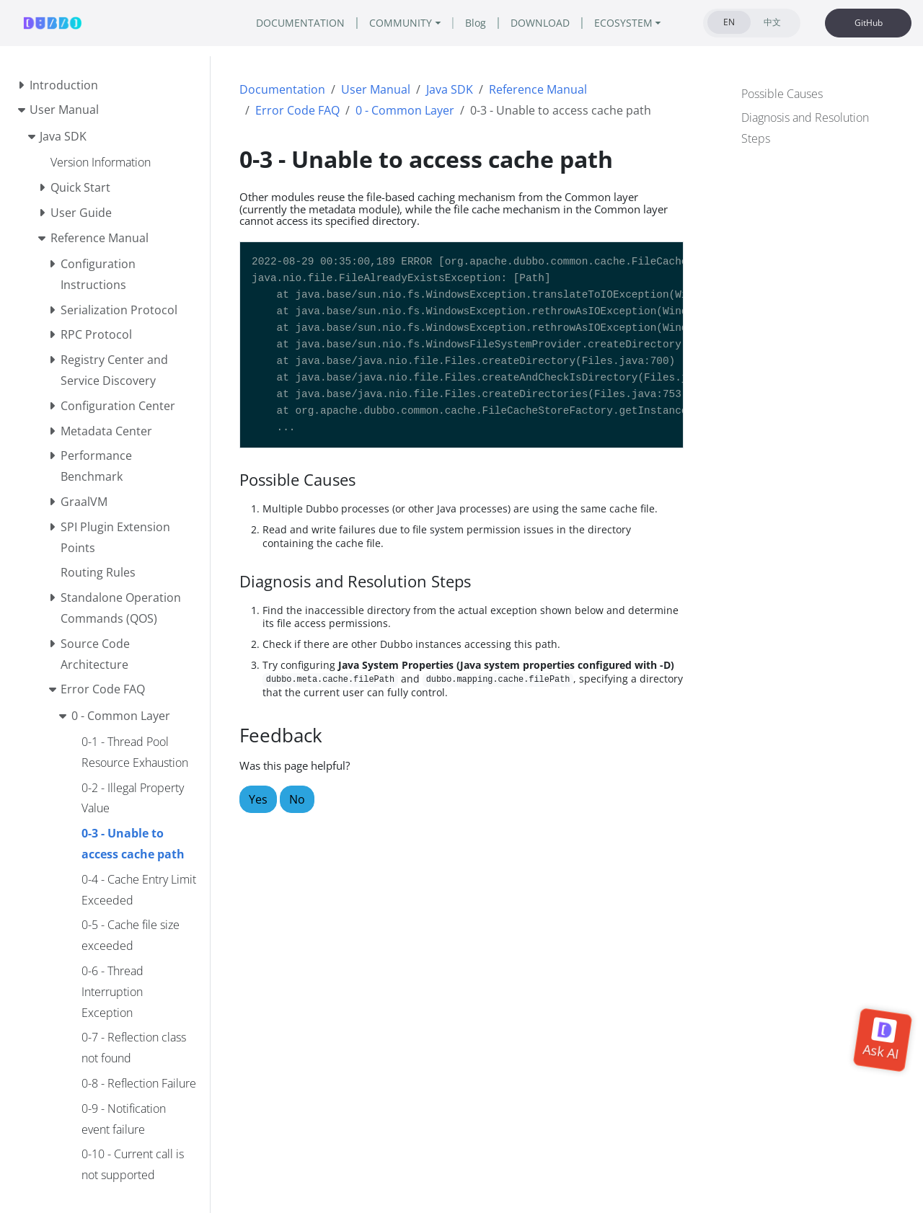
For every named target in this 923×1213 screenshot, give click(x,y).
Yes (258, 799)
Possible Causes (782, 94)
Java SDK (449, 89)
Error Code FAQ (297, 110)
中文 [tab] (772, 22)
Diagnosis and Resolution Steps (805, 128)
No (297, 799)
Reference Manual (538, 89)
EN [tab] (729, 22)
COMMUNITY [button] (400, 23)
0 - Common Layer (404, 110)
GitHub (868, 23)
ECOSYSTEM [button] (623, 23)
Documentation (282, 89)
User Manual (375, 89)
